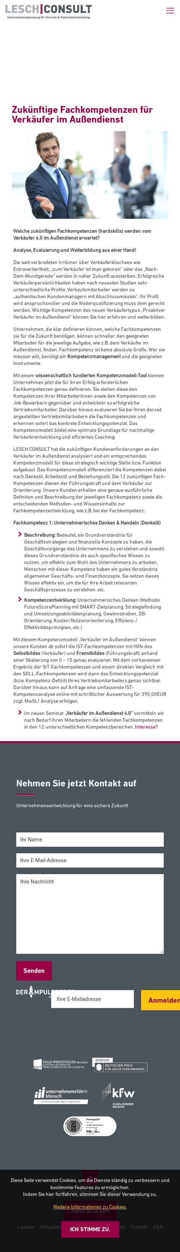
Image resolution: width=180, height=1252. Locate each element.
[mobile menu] (170, 11)
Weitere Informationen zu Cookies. (90, 1207)
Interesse (145, 727)
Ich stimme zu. (90, 1229)
